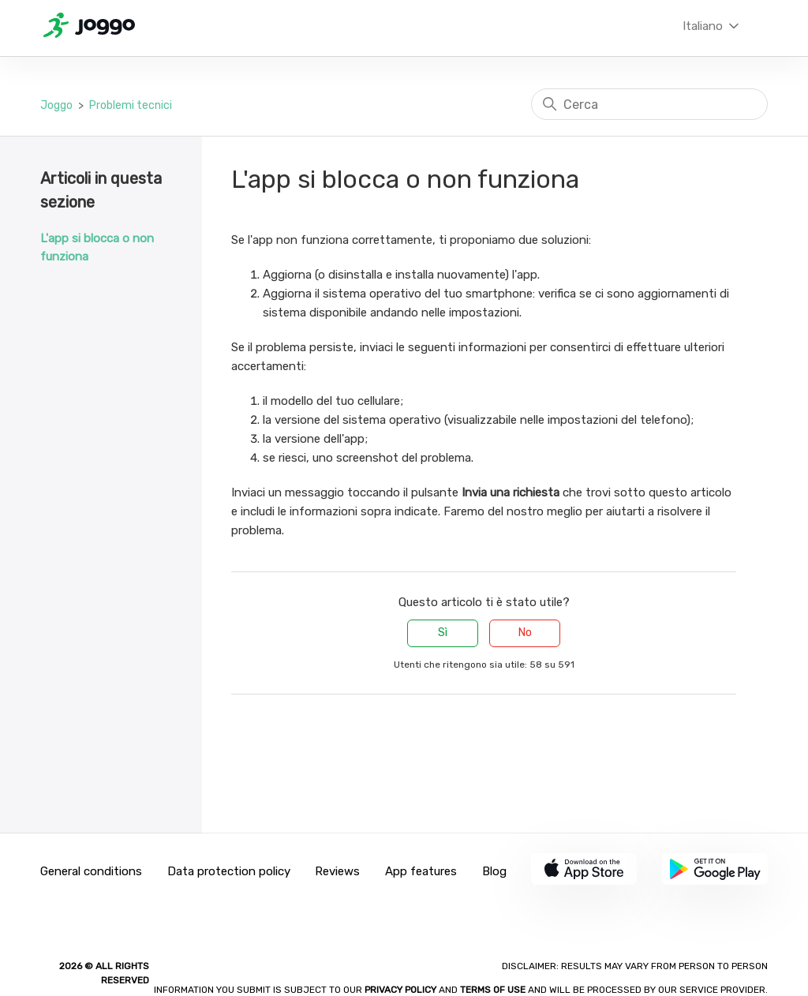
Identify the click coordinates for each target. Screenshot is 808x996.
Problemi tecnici (130, 105)
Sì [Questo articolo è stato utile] (442, 632)
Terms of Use (493, 989)
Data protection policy (228, 871)
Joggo (56, 105)
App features (421, 871)
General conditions (91, 871)
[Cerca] (649, 104)
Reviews (337, 871)
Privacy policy (402, 989)
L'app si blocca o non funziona (97, 247)
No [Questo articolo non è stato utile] (525, 632)
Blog (494, 871)
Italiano (712, 26)
